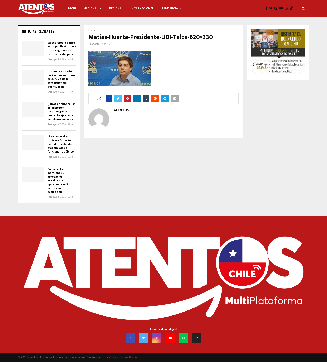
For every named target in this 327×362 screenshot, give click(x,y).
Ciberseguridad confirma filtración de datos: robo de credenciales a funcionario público (60, 144)
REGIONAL (116, 8)
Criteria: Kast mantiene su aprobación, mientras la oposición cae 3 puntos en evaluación (57, 180)
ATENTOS (121, 110)
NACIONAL (91, 8)
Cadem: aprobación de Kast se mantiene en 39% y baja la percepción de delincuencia (61, 79)
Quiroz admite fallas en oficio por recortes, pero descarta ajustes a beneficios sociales (61, 112)
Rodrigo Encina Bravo (123, 357)
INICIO (71, 8)
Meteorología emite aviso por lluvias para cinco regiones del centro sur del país (61, 48)
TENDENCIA (169, 8)
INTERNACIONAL (142, 8)
